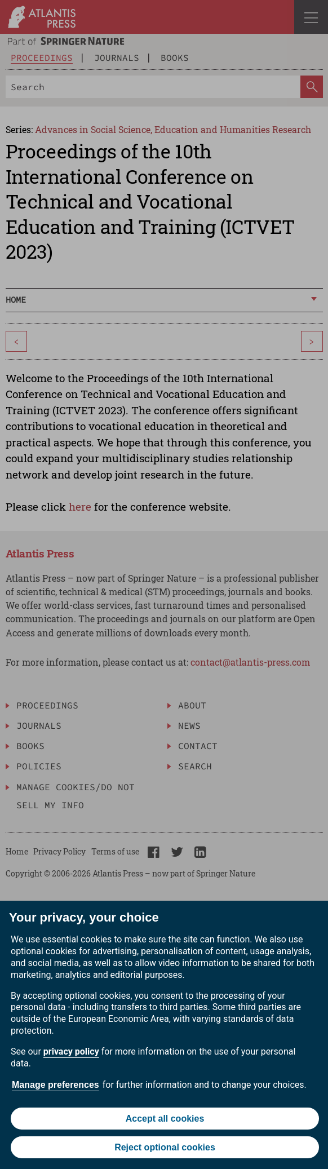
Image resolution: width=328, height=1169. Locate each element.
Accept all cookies (165, 1118)
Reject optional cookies (164, 1147)
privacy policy (71, 1051)
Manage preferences (55, 1085)
